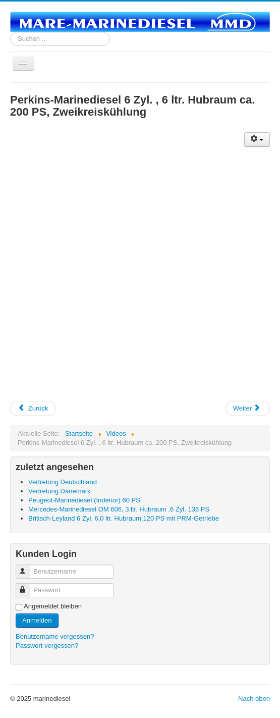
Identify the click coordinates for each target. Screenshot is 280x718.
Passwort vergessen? (47, 645)
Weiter (247, 408)
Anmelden (37, 620)
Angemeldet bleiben (53, 606)
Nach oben (254, 698)
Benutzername (27, 567)
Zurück (33, 408)
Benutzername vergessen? (55, 636)
